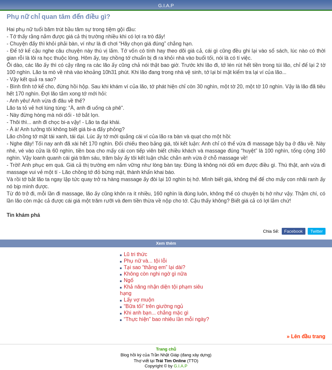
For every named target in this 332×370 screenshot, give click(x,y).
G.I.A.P (166, 5)
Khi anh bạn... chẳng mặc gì (156, 312)
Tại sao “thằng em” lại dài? (154, 267)
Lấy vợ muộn (139, 299)
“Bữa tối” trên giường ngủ (154, 306)
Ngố (129, 280)
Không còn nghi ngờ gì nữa (155, 274)
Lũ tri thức (135, 254)
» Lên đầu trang (306, 336)
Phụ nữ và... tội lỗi (145, 261)
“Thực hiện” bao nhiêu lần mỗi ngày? (166, 319)
